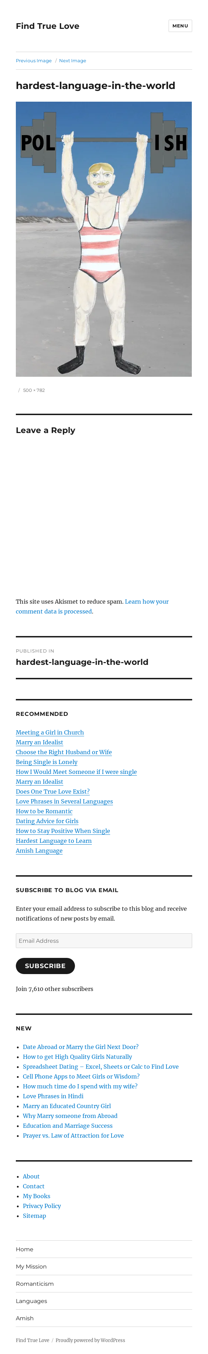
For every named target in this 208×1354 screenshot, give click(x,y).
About (31, 1176)
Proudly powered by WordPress (90, 1340)
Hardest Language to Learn (54, 840)
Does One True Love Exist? (53, 791)
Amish (25, 1318)
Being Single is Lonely (46, 761)
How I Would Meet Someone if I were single (76, 771)
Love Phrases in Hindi (53, 1096)
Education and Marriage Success (68, 1125)
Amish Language (39, 850)
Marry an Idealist (39, 742)
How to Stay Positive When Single (63, 830)
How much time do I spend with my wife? (80, 1086)
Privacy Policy (42, 1205)
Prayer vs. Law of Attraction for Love (73, 1135)
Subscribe (45, 966)
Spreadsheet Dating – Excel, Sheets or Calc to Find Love (101, 1066)
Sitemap (34, 1215)
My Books (36, 1196)
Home (24, 1249)
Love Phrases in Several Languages (64, 801)
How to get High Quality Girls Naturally (77, 1056)
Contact (34, 1186)
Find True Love (48, 26)
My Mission (31, 1266)
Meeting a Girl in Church (50, 732)
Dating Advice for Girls (47, 821)
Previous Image (34, 60)
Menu (180, 25)
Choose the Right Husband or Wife (64, 752)
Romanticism (35, 1283)
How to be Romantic (44, 811)
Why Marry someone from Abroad (70, 1115)
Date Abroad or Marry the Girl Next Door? (81, 1046)
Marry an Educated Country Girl (67, 1106)
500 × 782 (34, 390)
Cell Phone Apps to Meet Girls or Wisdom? (81, 1076)
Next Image (72, 60)
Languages (31, 1301)
